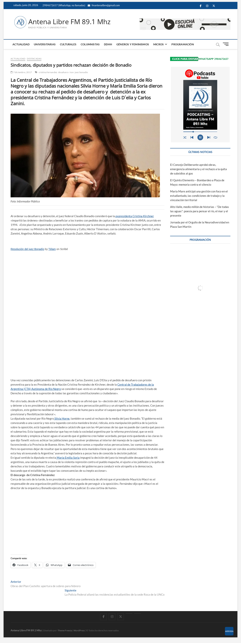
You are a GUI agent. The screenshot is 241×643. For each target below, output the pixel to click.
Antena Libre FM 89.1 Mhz (69, 22)
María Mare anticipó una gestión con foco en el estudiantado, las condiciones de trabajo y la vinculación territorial (199, 196)
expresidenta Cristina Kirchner (134, 216)
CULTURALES (68, 44)
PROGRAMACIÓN (182, 44)
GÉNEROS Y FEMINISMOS (132, 44)
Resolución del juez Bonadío (27, 249)
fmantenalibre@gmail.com (104, 5)
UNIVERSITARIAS (45, 44)
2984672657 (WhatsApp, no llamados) (63, 5)
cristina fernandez (48, 72)
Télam (52, 249)
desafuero (63, 72)
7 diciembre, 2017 (21, 72)
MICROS (158, 44)
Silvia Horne (62, 418)
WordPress (79, 630)
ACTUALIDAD (20, 44)
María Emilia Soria (68, 457)
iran (72, 72)
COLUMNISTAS (90, 44)
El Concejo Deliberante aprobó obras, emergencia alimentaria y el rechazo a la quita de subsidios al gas (198, 169)
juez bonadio (81, 72)
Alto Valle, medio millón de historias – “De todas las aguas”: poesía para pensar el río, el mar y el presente (199, 211)
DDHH (108, 44)
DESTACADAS (34, 58)
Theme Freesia (65, 630)
